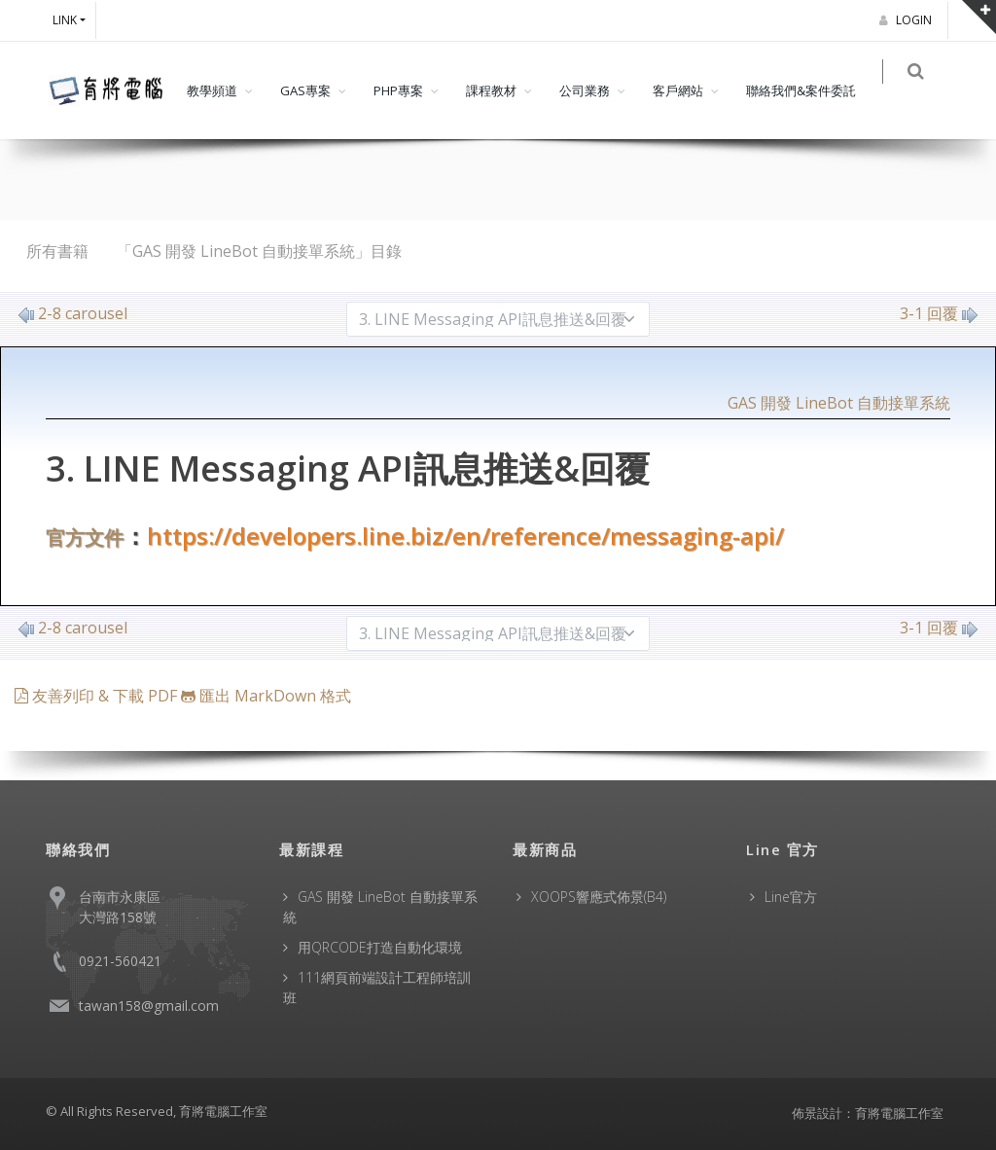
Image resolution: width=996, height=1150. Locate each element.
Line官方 (791, 896)
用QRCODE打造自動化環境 (380, 947)
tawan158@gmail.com (149, 1005)
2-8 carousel (72, 313)
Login (908, 20)
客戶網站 (678, 90)
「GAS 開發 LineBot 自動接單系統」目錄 (259, 251)
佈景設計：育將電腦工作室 (867, 1113)
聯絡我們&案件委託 (801, 90)
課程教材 (491, 90)
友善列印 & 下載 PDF (98, 695)
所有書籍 (57, 251)
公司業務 (584, 90)
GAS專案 (305, 90)
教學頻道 (212, 90)
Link (65, 20)
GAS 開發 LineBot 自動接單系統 (839, 402)
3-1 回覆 (939, 313)
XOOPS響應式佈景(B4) (598, 896)
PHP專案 (398, 90)
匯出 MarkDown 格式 (266, 695)
